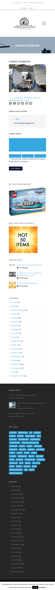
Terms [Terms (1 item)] (34, 466)
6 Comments (23, 268)
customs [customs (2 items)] (22, 446)
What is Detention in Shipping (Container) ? (30, 265)
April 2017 (14, 529)
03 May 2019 (20, 416)
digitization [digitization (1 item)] (40, 449)
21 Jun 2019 (20, 398)
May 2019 (14, 490)
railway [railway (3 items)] (27, 463)
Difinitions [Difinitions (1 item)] (31, 449)
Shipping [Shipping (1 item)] (19, 466)
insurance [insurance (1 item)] (19, 459)
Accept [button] (35, 587)
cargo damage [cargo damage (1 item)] (30, 436)
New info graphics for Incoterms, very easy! (21, 413)
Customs (14, 314)
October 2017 (16, 506)
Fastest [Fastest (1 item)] (26, 452)
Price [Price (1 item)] (21, 463)
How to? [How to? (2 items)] (31, 456)
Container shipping (17, 310)
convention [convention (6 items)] (13, 446)
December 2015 (16, 571)
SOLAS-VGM (15, 364)
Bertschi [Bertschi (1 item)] (20, 436)
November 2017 (16, 502)
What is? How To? (17, 376)
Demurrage (15, 322)
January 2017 (16, 540)
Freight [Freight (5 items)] (34, 452)
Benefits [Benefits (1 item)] (12, 436)
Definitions (14, 318)
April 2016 (14, 556)
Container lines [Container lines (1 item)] (23, 439)
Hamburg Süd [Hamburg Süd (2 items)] (22, 456)
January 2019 (16, 494)
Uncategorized (16, 368)
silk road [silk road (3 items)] (27, 466)
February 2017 (16, 537)
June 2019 (14, 486)
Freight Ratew (16, 341)
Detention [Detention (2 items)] (22, 449)
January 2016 (16, 568)
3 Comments (23, 278)
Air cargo (14, 302)
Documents (15, 333)
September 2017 (17, 510)
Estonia (13, 337)
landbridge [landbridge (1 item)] (40, 459)
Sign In (25, 8)
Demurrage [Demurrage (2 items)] (13, 449)
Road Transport (16, 356)
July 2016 (14, 548)
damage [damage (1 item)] (29, 446)
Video (13, 372)
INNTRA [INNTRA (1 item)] (12, 459)
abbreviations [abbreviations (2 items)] (23, 432)
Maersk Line (15, 352)
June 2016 (14, 552)
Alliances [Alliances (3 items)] (37, 432)
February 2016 (16, 564)
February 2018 (16, 498)
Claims (13, 306)
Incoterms (14, 345)
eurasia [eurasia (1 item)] (19, 452)
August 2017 (15, 513)
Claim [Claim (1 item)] (38, 436)
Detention (14, 325)
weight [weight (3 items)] (32, 469)
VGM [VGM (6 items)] (26, 469)
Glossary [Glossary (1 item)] (13, 456)
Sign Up (31, 8)
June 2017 (14, 521)
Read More (42, 587)
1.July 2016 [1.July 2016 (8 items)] (13, 432)
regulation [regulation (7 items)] (36, 463)
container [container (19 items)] (13, 439)
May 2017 (14, 525)
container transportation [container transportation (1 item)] (30, 442)
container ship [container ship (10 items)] (35, 439)
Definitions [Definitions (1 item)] (37, 446)
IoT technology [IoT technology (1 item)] (30, 459)
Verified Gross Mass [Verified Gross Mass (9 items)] (16, 469)
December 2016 (16, 544)
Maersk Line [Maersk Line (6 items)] (13, 463)
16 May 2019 (28, 408)
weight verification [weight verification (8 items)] (16, 473)
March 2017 (15, 533)
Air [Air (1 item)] (30, 432)
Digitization (15, 329)
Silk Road (14, 360)
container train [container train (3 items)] (15, 442)
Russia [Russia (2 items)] (12, 466)
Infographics (15, 349)
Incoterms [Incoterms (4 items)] (39, 456)
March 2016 (15, 560)
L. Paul (16, 119)
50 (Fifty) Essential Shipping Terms (27, 283)
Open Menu (44, 23)
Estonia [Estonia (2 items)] (12, 452)
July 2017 (14, 517)
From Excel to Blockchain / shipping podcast (22, 395)
